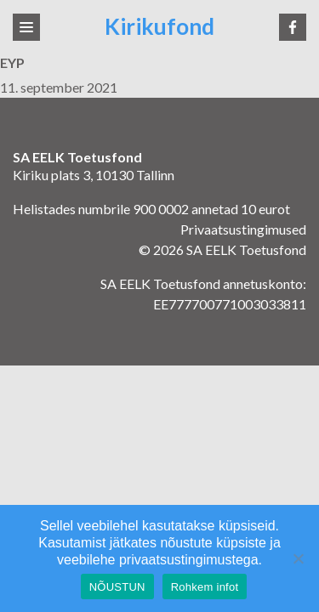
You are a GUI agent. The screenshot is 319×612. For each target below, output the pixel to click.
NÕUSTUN (117, 587)
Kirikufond (159, 27)
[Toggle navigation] (26, 27)
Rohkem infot (205, 587)
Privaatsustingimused (243, 229)
